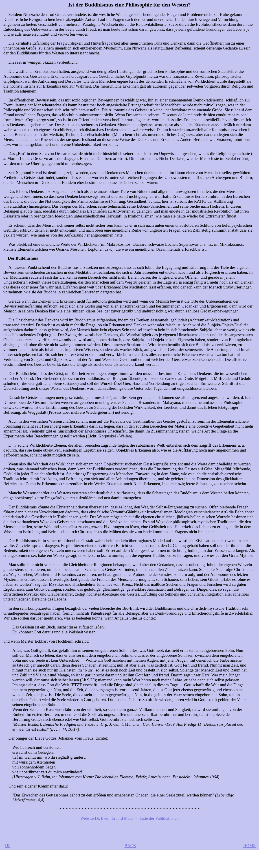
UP (7, 845)
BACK (130, 845)
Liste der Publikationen (159, 818)
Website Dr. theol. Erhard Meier (107, 818)
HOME (249, 845)
